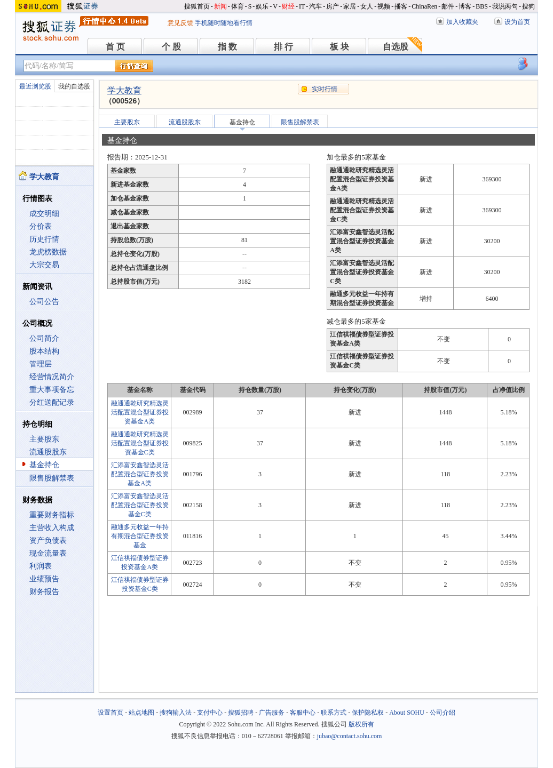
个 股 (171, 46)
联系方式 (333, 712)
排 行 (283, 46)
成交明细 (44, 214)
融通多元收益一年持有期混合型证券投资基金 (140, 536)
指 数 (227, 46)
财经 (288, 6)
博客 (465, 6)
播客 (400, 6)
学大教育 (124, 90)
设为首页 (517, 22)
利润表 (40, 566)
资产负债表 (48, 541)
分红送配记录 (51, 402)
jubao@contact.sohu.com (349, 736)
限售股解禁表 (51, 478)
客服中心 (302, 712)
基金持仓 (44, 465)
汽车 (315, 6)
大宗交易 (44, 265)
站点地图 (141, 712)
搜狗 (528, 6)
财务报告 (44, 592)
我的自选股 (74, 86)
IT (302, 6)
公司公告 (44, 302)
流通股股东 (48, 452)
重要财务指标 (51, 515)
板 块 (339, 46)
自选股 (395, 46)
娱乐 (262, 6)
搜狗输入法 (176, 712)
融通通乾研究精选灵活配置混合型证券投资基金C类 (140, 443)
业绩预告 (44, 579)
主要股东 (44, 439)
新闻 (220, 6)
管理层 (40, 364)
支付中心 (210, 712)
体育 (237, 6)
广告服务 (272, 712)
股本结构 (44, 351)
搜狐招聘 (241, 712)
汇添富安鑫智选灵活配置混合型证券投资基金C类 (140, 505)
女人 (366, 6)
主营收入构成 (51, 528)
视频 (383, 6)
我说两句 (505, 6)
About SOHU (406, 712)
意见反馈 (180, 23)
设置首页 (110, 712)
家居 (349, 6)
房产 (332, 6)
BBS (482, 6)
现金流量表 (48, 553)
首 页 (115, 46)
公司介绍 (442, 712)
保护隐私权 (368, 712)
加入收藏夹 (462, 22)
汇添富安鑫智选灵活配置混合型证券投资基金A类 (140, 474)
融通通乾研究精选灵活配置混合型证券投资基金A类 (140, 412)
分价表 (40, 226)
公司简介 (44, 338)
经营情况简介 (51, 377)
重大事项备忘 (51, 390)
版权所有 (361, 724)
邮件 (447, 6)
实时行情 (324, 89)
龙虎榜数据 (48, 252)
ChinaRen (424, 6)
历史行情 (44, 239)
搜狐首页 (197, 6)
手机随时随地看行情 (223, 23)
